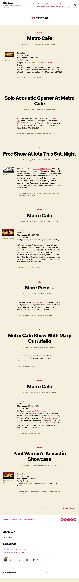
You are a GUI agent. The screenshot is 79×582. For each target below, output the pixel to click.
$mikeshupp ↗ (29, 524)
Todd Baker (22, 498)
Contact (58, 6)
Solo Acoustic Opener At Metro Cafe (39, 100)
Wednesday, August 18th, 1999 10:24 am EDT (45, 226)
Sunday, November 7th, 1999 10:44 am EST (45, 44)
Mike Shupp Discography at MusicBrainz (15, 556)
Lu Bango (22, 496)
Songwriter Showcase (54, 496)
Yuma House (31, 200)
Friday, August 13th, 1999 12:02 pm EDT (45, 298)
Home (30, 4)
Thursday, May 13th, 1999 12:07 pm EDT (45, 397)
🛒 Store (48, 4)
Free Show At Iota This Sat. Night (39, 156)
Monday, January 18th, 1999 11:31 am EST (45, 469)
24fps (21, 199)
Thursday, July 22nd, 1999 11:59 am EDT (45, 352)
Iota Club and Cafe (38, 199)
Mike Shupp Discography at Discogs (14, 553)
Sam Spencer (55, 199)
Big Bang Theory (28, 199)
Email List (15, 524)
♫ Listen (56, 4)
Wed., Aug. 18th (38, 307)
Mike (27, 44)
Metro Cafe (39, 38)
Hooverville (22, 272)
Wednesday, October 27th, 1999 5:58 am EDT (45, 165)
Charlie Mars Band (45, 63)
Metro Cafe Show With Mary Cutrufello (39, 343)
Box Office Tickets (24, 133)
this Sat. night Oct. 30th (42, 174)
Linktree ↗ (6, 524)
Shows (40, 4)
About (48, 6)
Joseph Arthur (34, 416)
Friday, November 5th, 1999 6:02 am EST (45, 109)
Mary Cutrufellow (31, 272)
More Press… (39, 292)
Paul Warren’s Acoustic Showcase (39, 461)
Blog (52, 6)
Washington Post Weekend (44, 320)
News (35, 4)
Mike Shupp (8, 3)
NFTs (43, 6)
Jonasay (43, 416)
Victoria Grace (23, 200)
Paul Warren (40, 78)
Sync (61, 4)
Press (38, 6)
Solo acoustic (44, 496)
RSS (21, 524)
